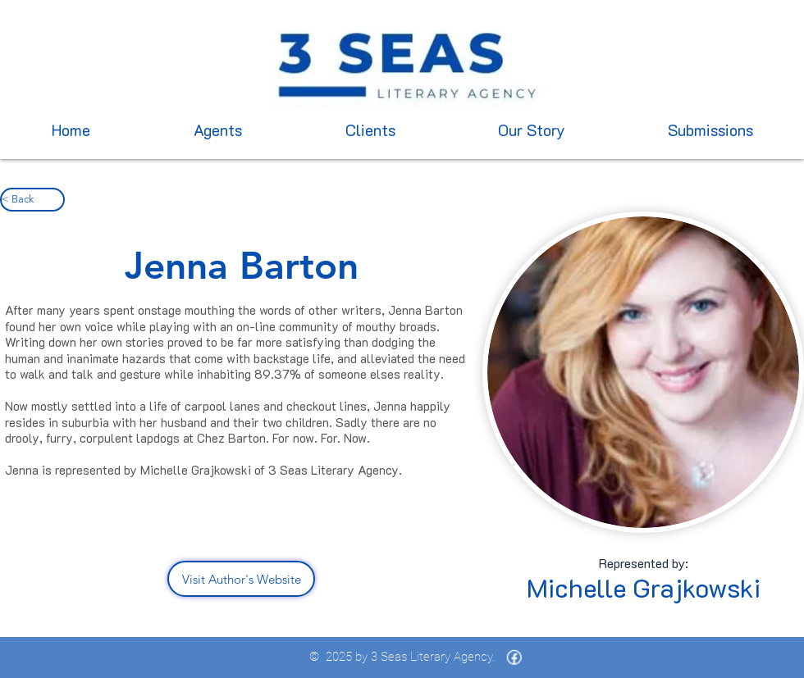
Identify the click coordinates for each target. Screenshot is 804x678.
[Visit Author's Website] (241, 579)
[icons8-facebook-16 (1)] (514, 657)
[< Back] (32, 200)
